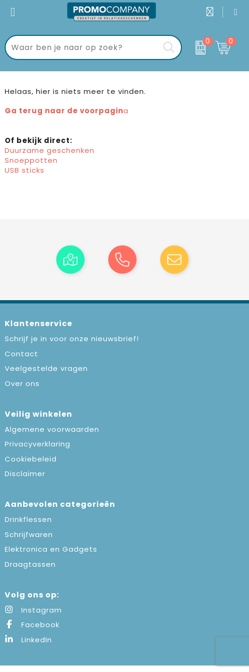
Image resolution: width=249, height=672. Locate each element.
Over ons (22, 383)
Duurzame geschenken (49, 150)
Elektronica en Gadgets (51, 549)
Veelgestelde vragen (46, 368)
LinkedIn (28, 640)
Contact (21, 354)
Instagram (33, 610)
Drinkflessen (28, 519)
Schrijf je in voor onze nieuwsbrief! (72, 339)
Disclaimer (25, 474)
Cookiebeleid (31, 459)
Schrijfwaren (29, 534)
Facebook (32, 625)
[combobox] (83, 47)
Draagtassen (30, 564)
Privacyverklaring (37, 444)
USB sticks (24, 170)
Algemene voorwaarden (52, 429)
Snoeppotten (31, 160)
